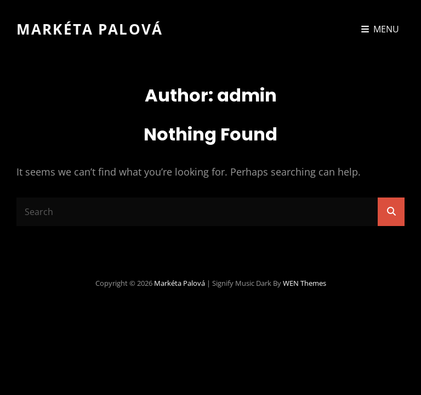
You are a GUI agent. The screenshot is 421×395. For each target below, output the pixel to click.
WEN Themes (304, 283)
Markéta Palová (89, 29)
